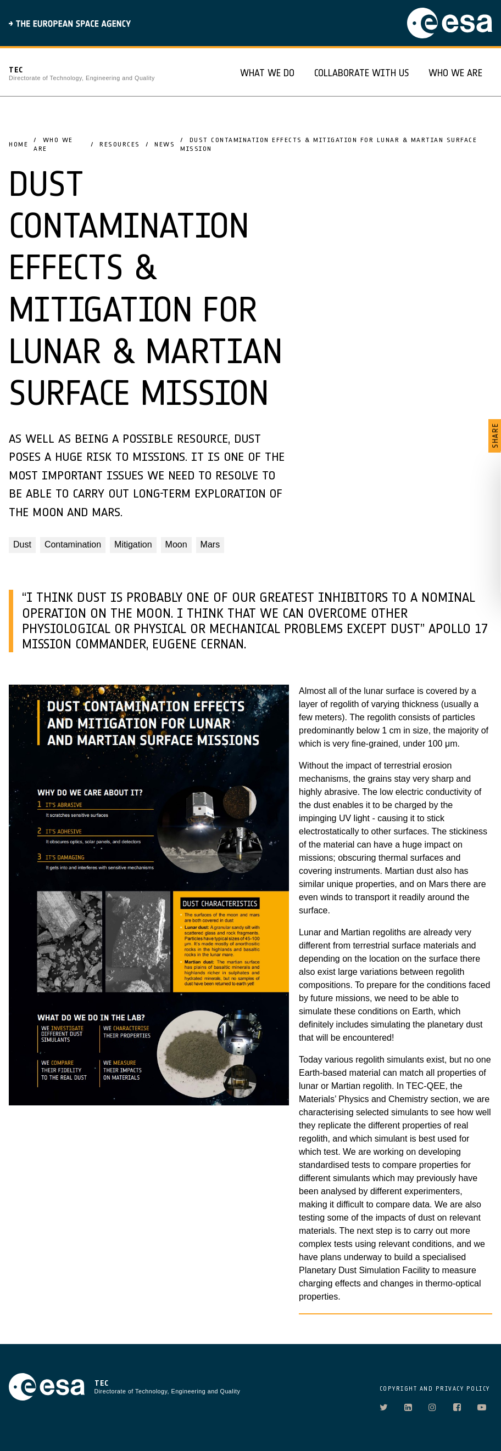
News (164, 144)
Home (18, 144)
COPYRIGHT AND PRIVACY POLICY (435, 1388)
